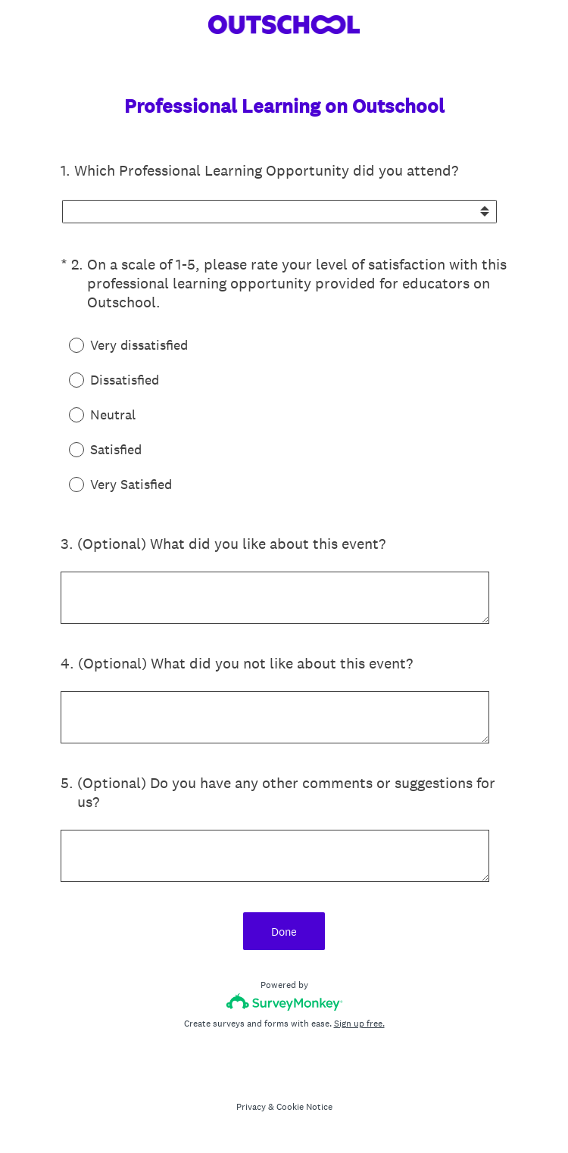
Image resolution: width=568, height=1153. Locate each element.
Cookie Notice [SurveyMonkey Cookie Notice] (304, 1107)
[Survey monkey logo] (284, 1002)
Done (284, 931)
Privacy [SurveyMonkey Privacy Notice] (251, 1107)
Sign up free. (359, 1023)
